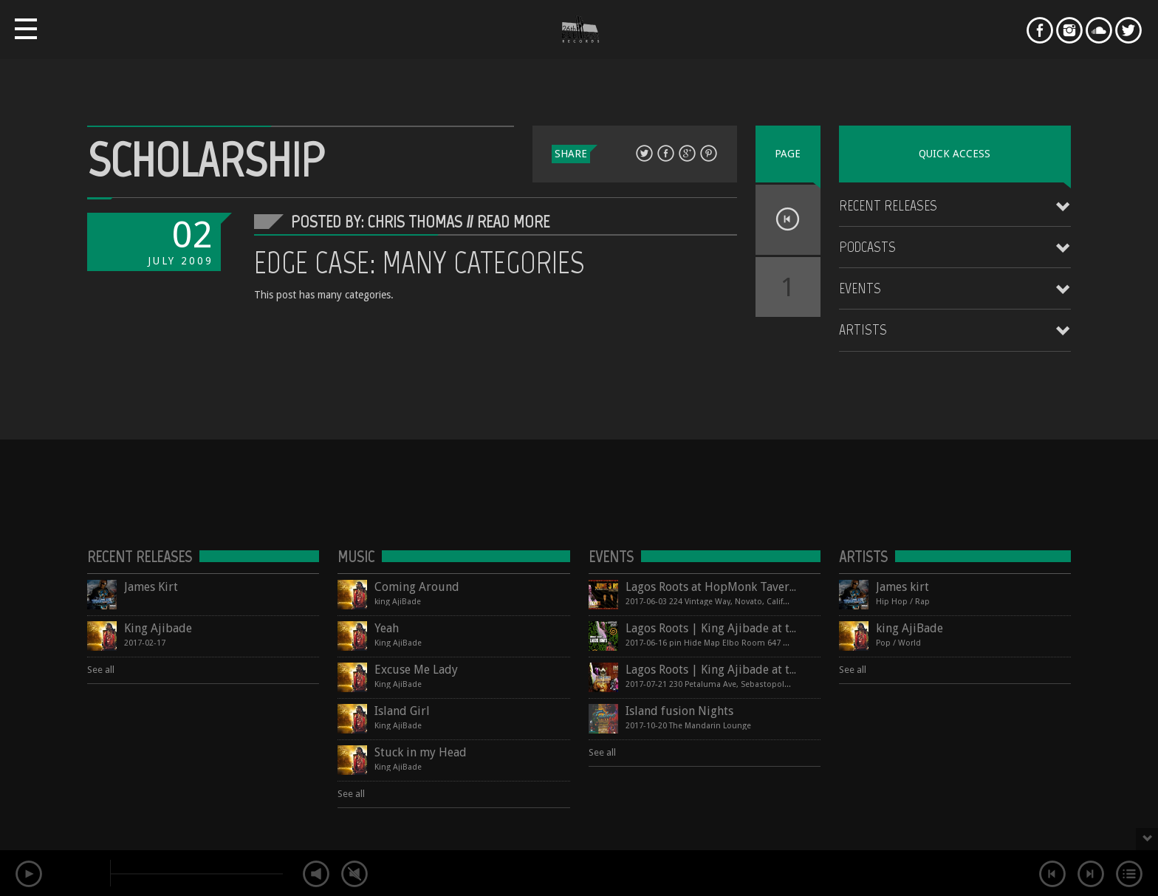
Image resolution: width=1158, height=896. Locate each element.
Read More (513, 221)
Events (860, 288)
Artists (863, 329)
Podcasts (867, 247)
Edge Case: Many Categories (419, 262)
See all (100, 669)
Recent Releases (888, 205)
